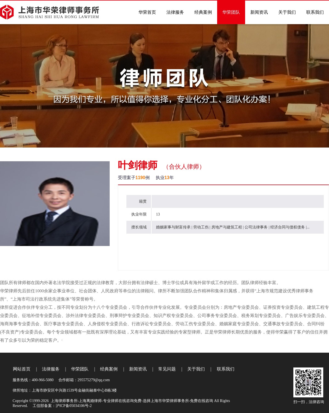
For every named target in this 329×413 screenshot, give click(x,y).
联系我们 (225, 369)
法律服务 (50, 369)
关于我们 (196, 369)
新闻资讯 (138, 369)
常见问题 (167, 369)
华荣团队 (80, 369)
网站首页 (21, 369)
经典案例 (109, 369)
